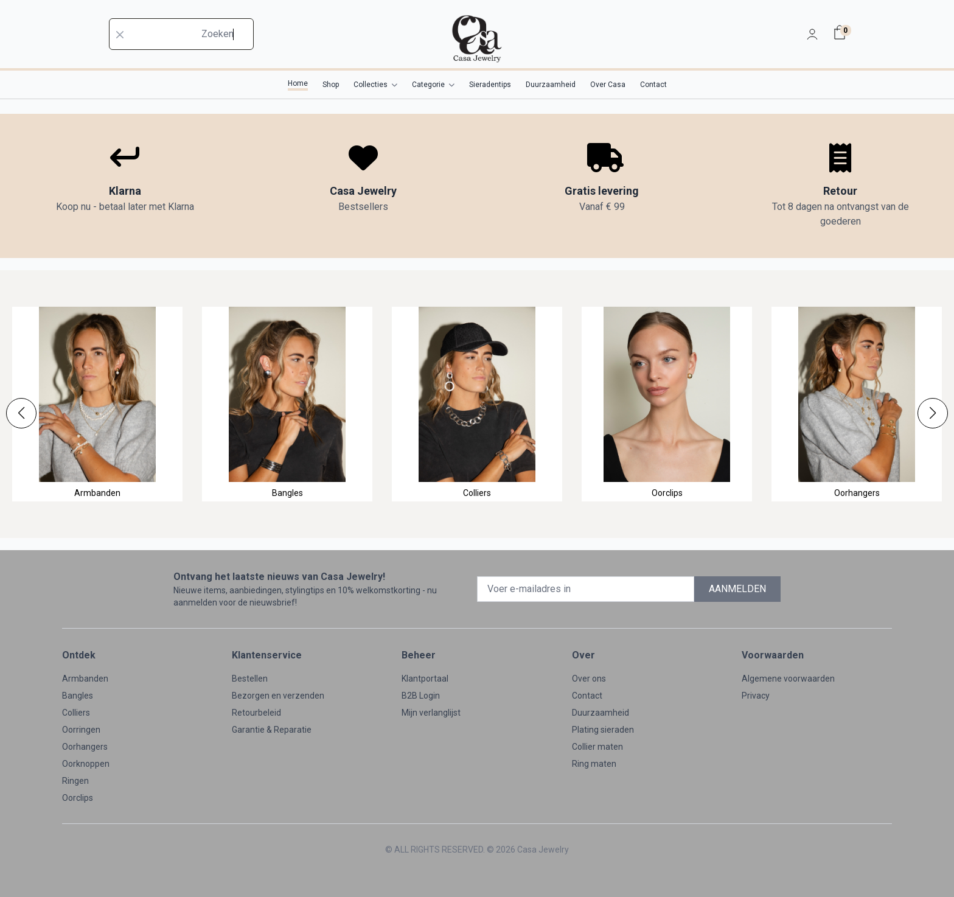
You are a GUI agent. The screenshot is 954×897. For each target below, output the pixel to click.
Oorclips (77, 798)
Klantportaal (425, 678)
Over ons (589, 678)
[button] (21, 413)
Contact (587, 695)
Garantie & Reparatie (272, 730)
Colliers (76, 712)
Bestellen (250, 678)
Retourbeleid (256, 712)
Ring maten (594, 764)
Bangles (77, 695)
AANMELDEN (737, 589)
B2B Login (421, 695)
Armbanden (85, 678)
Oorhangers (85, 747)
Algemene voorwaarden (788, 678)
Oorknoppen (86, 764)
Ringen (75, 781)
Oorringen (81, 730)
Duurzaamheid (600, 712)
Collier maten (597, 747)
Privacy (756, 695)
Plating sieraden (603, 730)
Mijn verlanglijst (431, 712)
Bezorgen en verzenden (278, 695)
